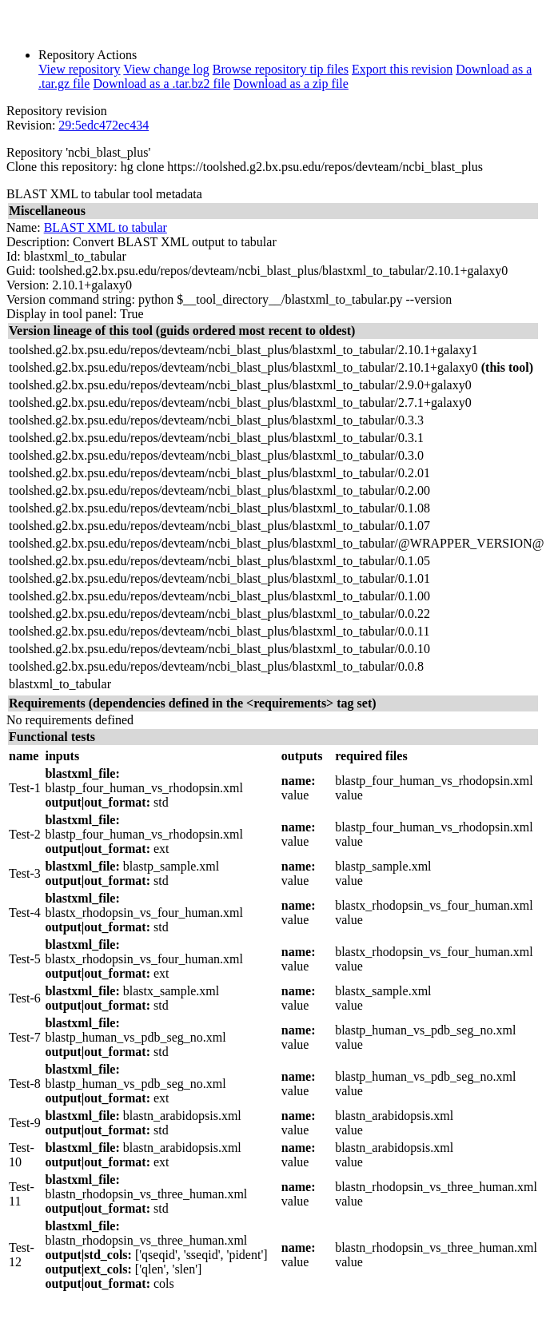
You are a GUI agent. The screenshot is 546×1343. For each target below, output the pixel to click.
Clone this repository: (62, 166)
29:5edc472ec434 (103, 125)
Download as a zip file (291, 83)
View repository (79, 69)
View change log (166, 69)
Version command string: (70, 299)
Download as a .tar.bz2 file (161, 83)
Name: (23, 227)
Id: (13, 256)
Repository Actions (87, 55)
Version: (27, 285)
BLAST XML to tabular (105, 227)
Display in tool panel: (61, 314)
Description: (38, 242)
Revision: (30, 125)
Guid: (20, 270)
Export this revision (402, 69)
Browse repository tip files (281, 69)
